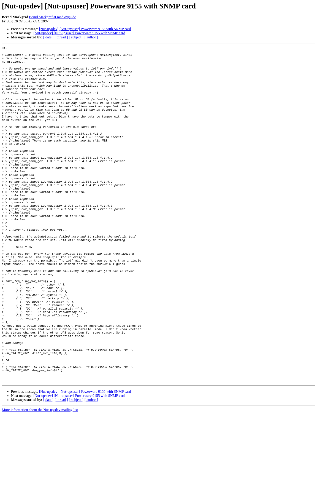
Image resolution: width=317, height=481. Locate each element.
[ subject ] (76, 37)
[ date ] (48, 37)
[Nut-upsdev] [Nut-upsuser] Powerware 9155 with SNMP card (85, 29)
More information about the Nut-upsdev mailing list (40, 477)
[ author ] (91, 37)
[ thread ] (61, 37)
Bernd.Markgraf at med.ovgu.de (52, 17)
